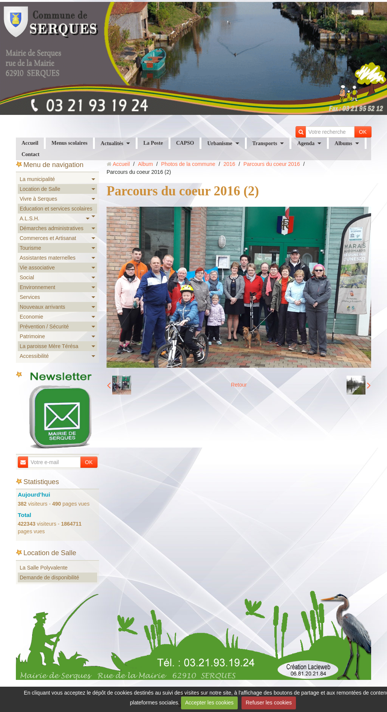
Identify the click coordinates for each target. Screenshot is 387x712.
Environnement (37, 287)
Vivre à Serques (38, 199)
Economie (31, 317)
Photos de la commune (188, 164)
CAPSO (185, 143)
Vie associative (37, 268)
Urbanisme (219, 143)
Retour (239, 385)
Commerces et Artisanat (48, 238)
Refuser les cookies (269, 703)
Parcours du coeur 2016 (271, 164)
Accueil (30, 143)
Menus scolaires (69, 143)
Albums (343, 143)
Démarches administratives (52, 228)
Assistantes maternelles (48, 258)
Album (145, 164)
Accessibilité (34, 356)
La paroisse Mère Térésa (49, 346)
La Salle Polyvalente (44, 568)
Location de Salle (40, 189)
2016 (229, 164)
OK (363, 132)
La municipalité (37, 179)
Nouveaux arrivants (42, 307)
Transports (264, 143)
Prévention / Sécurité (44, 326)
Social (27, 277)
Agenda (305, 143)
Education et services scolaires (56, 209)
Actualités (112, 143)
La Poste (153, 143)
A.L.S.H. (29, 218)
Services (30, 297)
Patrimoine (32, 336)
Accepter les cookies (209, 703)
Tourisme (30, 248)
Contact (30, 154)
